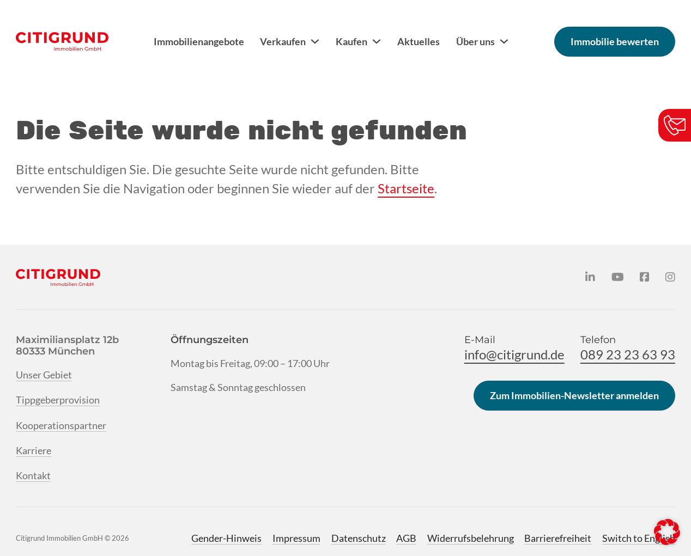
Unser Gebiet (44, 375)
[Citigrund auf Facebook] (645, 277)
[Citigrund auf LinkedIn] (590, 277)
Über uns (475, 41)
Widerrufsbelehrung (470, 538)
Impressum (296, 538)
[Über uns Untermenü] (504, 41)
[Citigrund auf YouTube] (617, 277)
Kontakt (33, 475)
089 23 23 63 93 (627, 354)
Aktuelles (418, 41)
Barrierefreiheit (557, 538)
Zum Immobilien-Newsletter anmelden (574, 395)
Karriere (33, 450)
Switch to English (638, 538)
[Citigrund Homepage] (62, 41)
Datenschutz (358, 538)
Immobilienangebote (199, 41)
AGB (406, 538)
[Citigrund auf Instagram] (670, 277)
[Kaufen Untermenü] (376, 41)
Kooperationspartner (61, 425)
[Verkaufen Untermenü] (315, 41)
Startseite (406, 188)
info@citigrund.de (514, 354)
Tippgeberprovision (58, 400)
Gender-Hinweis (226, 538)
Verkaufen (283, 41)
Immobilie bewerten (615, 41)
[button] (667, 532)
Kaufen (351, 41)
